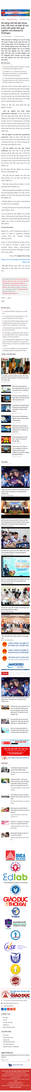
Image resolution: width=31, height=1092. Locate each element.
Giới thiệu (4, 1017)
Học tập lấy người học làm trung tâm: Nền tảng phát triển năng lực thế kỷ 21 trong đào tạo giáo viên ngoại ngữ (15, 378)
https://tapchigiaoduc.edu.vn (12, 1085)
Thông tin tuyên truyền (8, 1042)
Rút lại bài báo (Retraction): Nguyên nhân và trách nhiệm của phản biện (20, 418)
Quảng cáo (5, 1025)
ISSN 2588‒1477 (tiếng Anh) (22, 1074)
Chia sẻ (3, 298)
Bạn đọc (4, 763)
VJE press (5, 1035)
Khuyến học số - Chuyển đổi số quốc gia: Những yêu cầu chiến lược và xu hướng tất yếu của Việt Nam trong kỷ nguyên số (15, 73)
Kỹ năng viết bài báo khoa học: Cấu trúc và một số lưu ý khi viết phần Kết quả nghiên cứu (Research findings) (15, 281)
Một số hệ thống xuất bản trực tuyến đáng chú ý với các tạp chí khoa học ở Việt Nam (20, 388)
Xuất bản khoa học (19, 36)
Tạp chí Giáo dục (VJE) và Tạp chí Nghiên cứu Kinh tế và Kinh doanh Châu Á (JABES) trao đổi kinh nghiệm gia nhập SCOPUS (20, 450)
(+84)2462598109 (23, 289)
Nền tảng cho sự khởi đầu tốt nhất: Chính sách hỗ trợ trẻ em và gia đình (20, 810)
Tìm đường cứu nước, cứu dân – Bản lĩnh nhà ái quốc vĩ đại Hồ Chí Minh (20, 797)
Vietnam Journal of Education (10, 1046)
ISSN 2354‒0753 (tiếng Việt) (8, 1074)
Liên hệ (4, 1020)
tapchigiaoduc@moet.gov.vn (10, 293)
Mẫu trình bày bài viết (8, 1027)
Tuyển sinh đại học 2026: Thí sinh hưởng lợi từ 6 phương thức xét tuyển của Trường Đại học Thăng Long (15, 491)
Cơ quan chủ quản (7, 1022)
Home (3, 19)
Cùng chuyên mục (8, 354)
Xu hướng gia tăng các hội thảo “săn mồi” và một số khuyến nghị (19, 439)
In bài (9, 298)
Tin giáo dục (5, 1040)
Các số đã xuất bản (7, 1044)
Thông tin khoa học (12, 19)
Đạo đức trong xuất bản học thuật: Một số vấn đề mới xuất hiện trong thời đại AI (20, 398)
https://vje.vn (23, 1085)
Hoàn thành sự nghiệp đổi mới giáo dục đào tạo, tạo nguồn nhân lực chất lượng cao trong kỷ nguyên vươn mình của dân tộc (15, 335)
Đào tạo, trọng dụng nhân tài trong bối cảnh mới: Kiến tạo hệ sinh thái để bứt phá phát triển (20, 730)
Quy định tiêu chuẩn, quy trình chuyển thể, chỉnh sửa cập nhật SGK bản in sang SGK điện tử (20, 721)
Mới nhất (4, 673)
